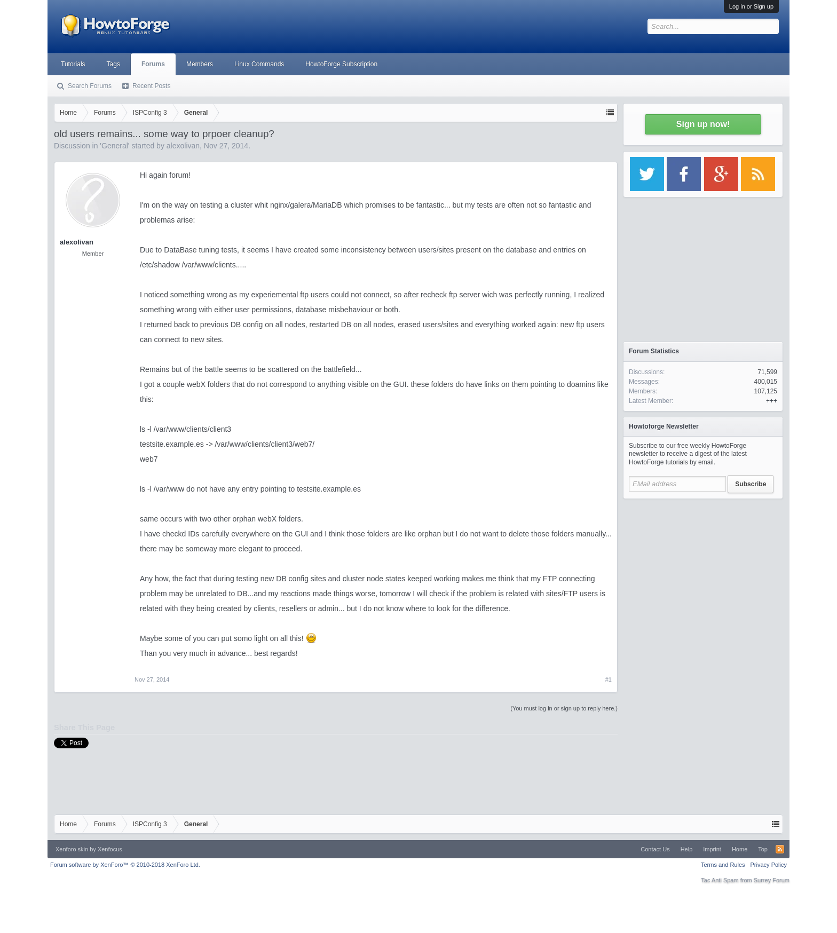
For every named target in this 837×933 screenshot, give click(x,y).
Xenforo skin (72, 849)
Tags (113, 64)
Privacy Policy (769, 864)
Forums (153, 64)
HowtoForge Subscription (341, 64)
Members (199, 64)
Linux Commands (259, 64)
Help (687, 849)
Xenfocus (110, 849)
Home (739, 849)
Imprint (712, 849)
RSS (780, 849)
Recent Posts (151, 86)
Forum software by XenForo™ (125, 864)
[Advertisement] (703, 571)
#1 (608, 679)
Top (763, 849)
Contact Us (655, 849)
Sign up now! (703, 124)
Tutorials (73, 64)
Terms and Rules (723, 864)
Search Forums (90, 86)
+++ (771, 401)
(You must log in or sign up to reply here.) (564, 708)
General (114, 145)
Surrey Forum (771, 880)
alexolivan (183, 145)
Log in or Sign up (751, 6)
